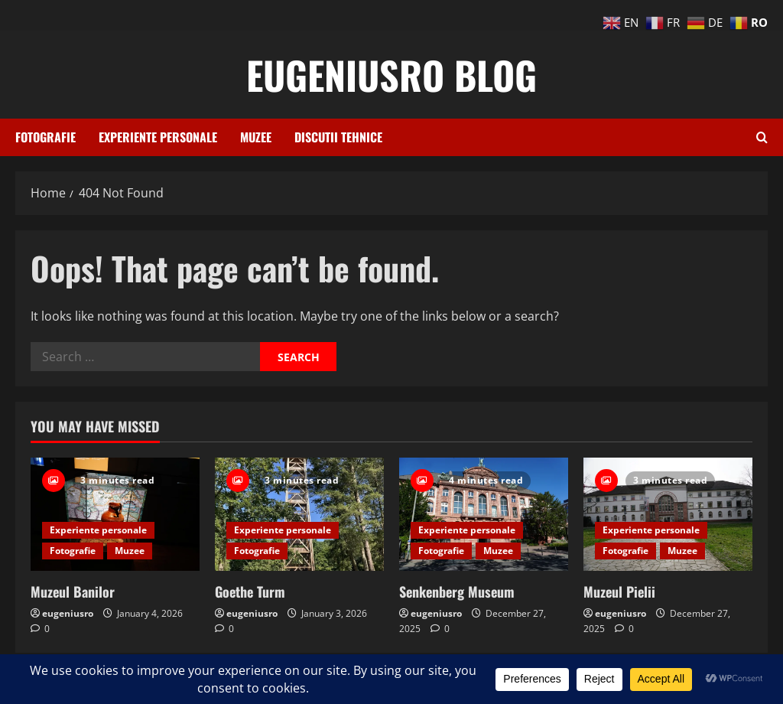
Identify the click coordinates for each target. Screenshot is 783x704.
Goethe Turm (250, 591)
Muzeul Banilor (73, 591)
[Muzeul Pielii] (667, 514)
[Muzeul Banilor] (115, 514)
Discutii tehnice (338, 137)
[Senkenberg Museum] (483, 514)
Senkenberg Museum (457, 591)
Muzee (255, 137)
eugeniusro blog (391, 74)
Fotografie (45, 137)
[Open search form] (762, 137)
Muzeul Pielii (619, 591)
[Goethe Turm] (299, 514)
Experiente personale (158, 137)
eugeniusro (67, 613)
